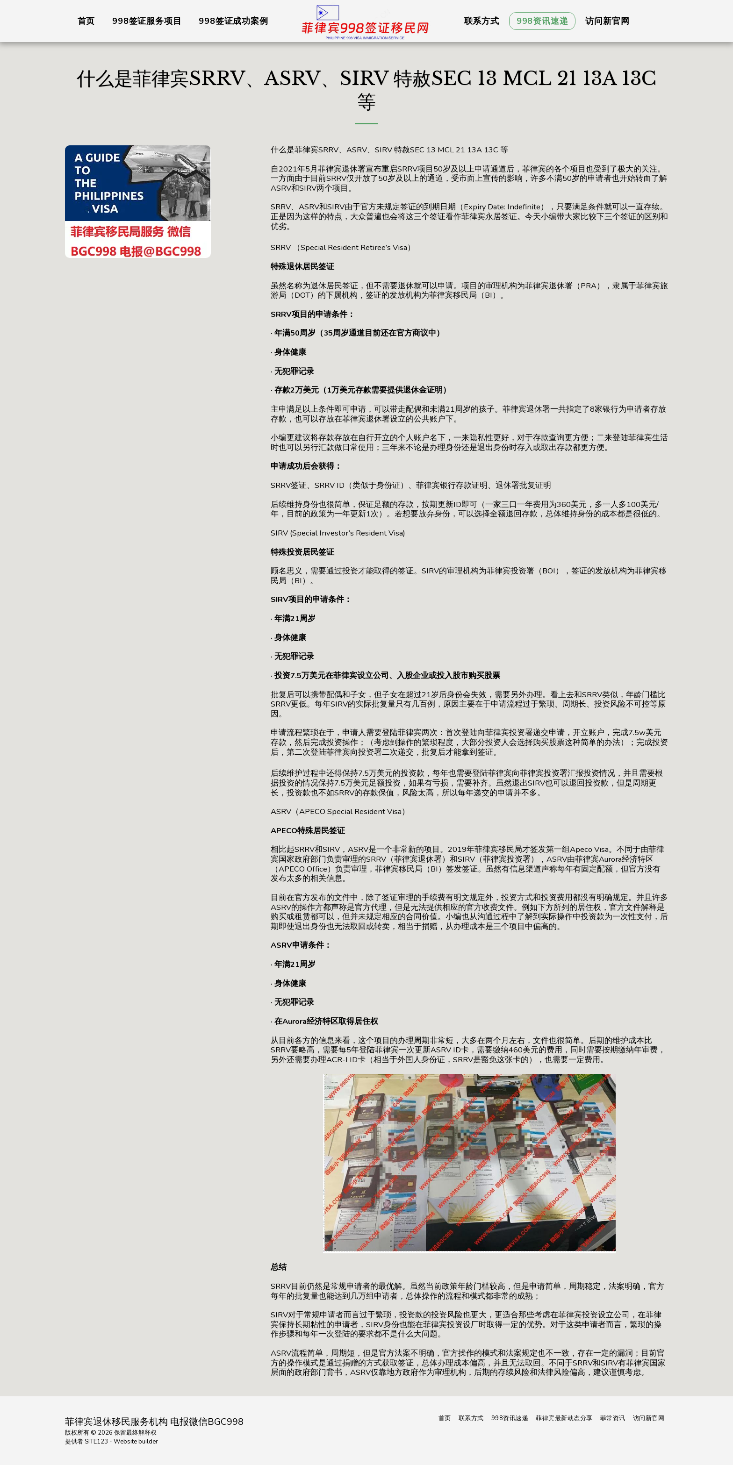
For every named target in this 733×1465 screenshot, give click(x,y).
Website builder (136, 1441)
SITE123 (96, 1441)
